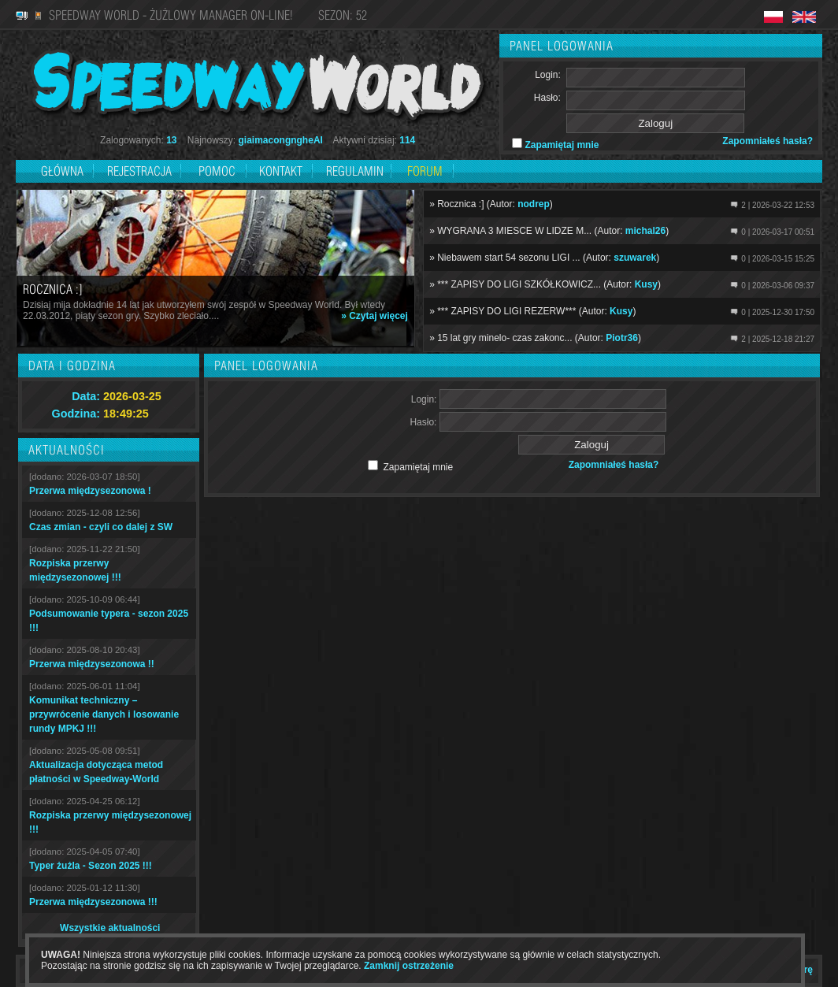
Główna (62, 171)
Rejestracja (141, 171)
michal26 (645, 230)
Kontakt (280, 171)
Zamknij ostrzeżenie (409, 965)
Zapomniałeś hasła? (767, 141)
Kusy (646, 284)
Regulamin (355, 171)
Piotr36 (622, 337)
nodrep (533, 204)
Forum (425, 171)
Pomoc (216, 171)
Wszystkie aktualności (110, 927)
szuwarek (635, 257)
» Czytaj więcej (374, 315)
